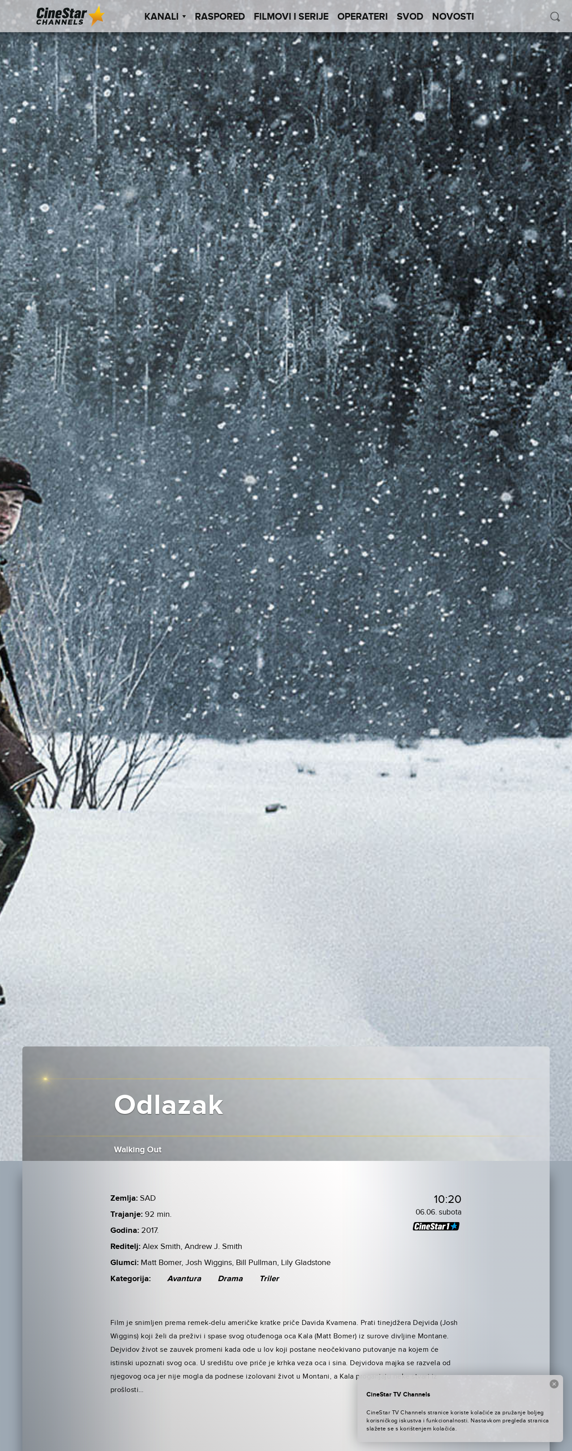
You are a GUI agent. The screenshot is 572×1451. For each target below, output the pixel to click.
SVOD (410, 17)
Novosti (453, 17)
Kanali (165, 17)
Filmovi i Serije (291, 17)
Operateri (362, 17)
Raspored (220, 17)
